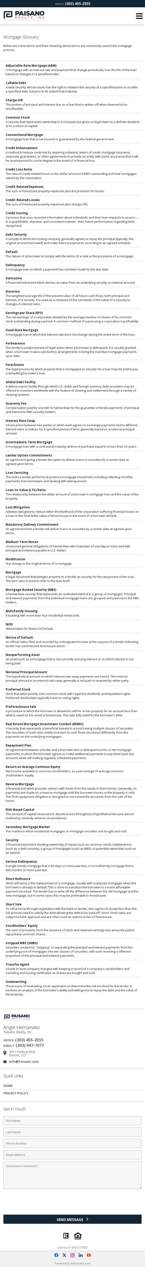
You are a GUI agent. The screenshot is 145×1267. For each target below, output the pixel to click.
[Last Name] (72, 1132)
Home (7, 1085)
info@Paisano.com (24, 1061)
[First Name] (72, 1120)
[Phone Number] (72, 1143)
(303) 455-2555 (72, 3)
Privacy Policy (15, 1093)
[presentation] (72, 1203)
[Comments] (72, 1175)
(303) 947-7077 (30, 1045)
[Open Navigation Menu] (139, 16)
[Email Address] (72, 1154)
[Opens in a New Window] (56, 1255)
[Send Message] (72, 1219)
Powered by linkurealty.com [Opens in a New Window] (72, 1263)
